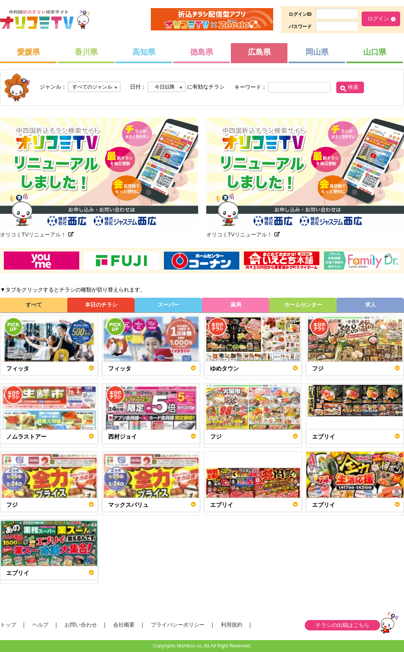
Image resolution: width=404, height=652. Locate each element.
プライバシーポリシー (178, 625)
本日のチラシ (101, 305)
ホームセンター (303, 305)
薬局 (235, 305)
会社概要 (124, 625)
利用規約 (231, 625)
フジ (318, 368)
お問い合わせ (81, 625)
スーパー (168, 305)
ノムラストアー (26, 436)
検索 (353, 87)
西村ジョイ (122, 436)
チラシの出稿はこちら (342, 625)
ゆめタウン (224, 368)
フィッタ (17, 368)
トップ (8, 625)
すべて (34, 305)
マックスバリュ (128, 504)
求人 (370, 305)
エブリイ (323, 436)
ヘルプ (40, 625)
